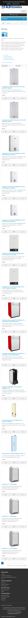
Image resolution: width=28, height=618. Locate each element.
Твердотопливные (8, 58)
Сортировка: (5, 65)
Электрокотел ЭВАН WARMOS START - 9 (13, 453)
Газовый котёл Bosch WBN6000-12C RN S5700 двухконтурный (13, 154)
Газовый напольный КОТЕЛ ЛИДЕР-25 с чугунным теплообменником (13, 354)
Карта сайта (4, 585)
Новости (3, 574)
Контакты (3, 582)
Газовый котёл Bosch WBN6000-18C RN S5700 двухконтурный (13, 187)
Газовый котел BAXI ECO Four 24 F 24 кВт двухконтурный (14, 120)
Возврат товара (5, 584)
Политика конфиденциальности (8, 577)
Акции (2, 591)
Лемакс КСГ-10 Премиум (9, 516)
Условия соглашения (6, 575)
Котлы (8, 23)
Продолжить (16, 3)
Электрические (7, 56)
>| (21, 563)
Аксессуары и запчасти (9, 59)
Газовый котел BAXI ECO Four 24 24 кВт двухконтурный (13, 87)
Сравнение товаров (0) (7, 62)
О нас (2, 578)
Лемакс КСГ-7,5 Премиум (9, 484)
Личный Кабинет (5, 595)
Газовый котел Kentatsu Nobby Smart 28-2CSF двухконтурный (13, 287)
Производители (5, 590)
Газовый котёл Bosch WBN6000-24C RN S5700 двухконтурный (13, 220)
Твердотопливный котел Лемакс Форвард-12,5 (12, 387)
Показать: (18, 65)
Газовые (6, 55)
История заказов (5, 597)
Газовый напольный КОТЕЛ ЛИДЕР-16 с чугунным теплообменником (13, 320)
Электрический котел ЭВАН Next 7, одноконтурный (12, 420)
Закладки (3, 598)
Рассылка (3, 600)
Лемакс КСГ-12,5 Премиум (9, 548)
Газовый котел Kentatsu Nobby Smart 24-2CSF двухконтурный (13, 254)
